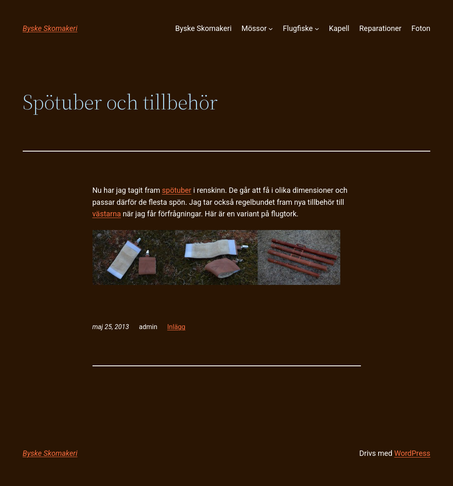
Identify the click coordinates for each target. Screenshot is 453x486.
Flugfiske (298, 28)
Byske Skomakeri (50, 28)
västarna (106, 213)
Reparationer (380, 28)
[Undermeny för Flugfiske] (317, 28)
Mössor (254, 28)
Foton (420, 28)
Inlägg (176, 327)
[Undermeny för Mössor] (270, 28)
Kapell (339, 28)
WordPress (412, 453)
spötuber (176, 190)
